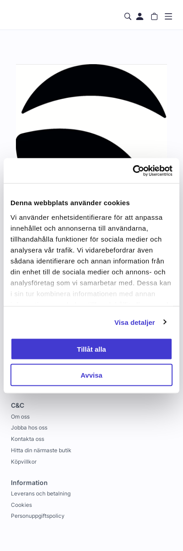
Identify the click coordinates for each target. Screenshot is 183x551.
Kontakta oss (27, 438)
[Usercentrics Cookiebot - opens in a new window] (133, 171)
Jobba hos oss (29, 427)
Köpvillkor (23, 461)
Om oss (20, 416)
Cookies (21, 504)
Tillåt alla (91, 349)
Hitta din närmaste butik (41, 450)
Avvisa (91, 375)
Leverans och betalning (41, 493)
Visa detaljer (134, 322)
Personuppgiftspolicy (38, 515)
